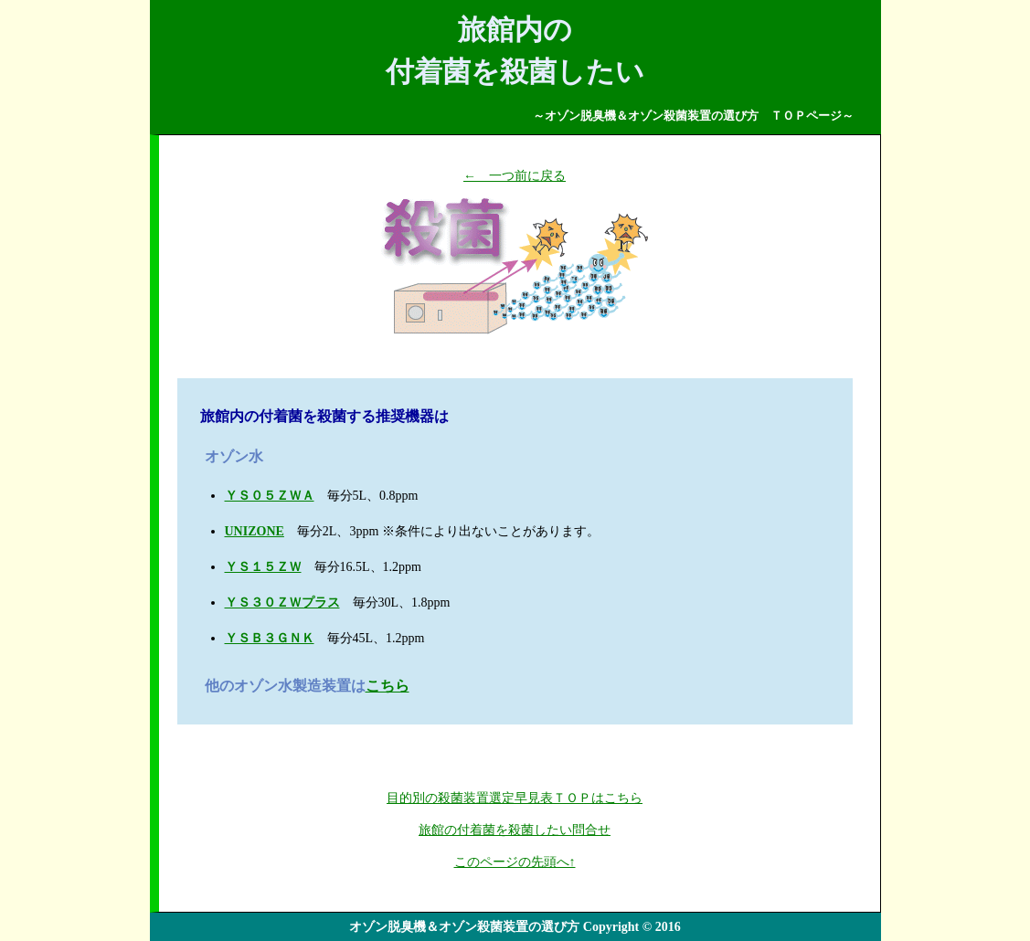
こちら (387, 685)
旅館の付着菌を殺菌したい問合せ (515, 830)
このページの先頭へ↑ (515, 862)
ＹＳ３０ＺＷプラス (282, 602)
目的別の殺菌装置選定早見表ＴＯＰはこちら (514, 798)
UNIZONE (254, 531)
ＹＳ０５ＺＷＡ (269, 495)
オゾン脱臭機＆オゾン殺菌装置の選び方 (464, 927)
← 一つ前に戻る (514, 176)
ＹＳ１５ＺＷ (263, 567)
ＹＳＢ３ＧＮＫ (269, 638)
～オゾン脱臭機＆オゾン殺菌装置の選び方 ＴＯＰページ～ (693, 115)
